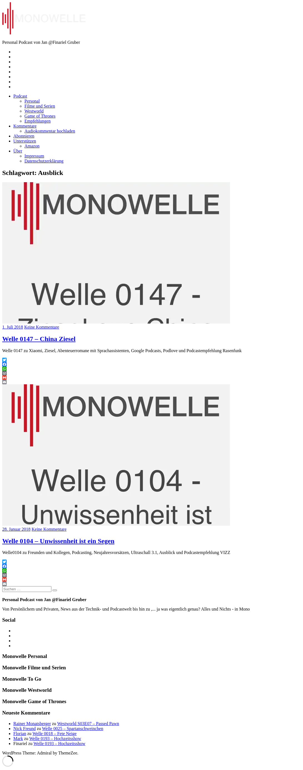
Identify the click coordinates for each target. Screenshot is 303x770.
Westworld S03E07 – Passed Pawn (88, 723)
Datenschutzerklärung (43, 161)
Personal (32, 101)
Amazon (31, 146)
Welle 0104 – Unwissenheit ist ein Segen (58, 541)
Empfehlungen (37, 121)
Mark (18, 738)
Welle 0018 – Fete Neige (54, 733)
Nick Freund (24, 728)
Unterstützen (24, 141)
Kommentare (25, 126)
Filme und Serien (39, 106)
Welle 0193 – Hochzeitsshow (55, 738)
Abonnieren (23, 136)
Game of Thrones (40, 116)
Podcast (20, 96)
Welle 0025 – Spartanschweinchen (72, 728)
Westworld (34, 111)
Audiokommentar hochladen (49, 131)
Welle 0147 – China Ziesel (39, 338)
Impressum (34, 156)
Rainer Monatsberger (32, 723)
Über (17, 151)
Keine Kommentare (41, 327)
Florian (19, 733)
